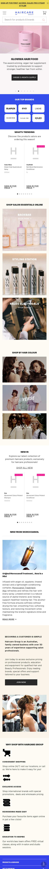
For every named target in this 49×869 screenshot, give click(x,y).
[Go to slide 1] (19, 193)
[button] (44, 13)
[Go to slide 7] (31, 193)
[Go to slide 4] (25, 193)
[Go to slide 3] (23, 193)
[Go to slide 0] (17, 193)
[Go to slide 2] (21, 193)
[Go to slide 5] (27, 193)
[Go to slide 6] (29, 193)
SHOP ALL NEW (24, 468)
